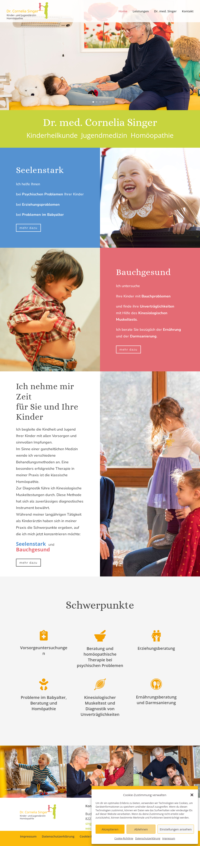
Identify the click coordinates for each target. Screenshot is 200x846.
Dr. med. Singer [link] (165, 11)
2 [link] (96, 102)
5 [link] (107, 102)
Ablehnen (141, 829)
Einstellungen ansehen (176, 829)
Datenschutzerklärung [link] (147, 838)
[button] (192, 795)
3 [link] (100, 102)
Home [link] (123, 11)
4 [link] (103, 102)
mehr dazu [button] (28, 228)
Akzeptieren (110, 829)
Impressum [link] (168, 838)
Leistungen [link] (141, 11)
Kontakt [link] (188, 11)
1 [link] (93, 102)
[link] (27, 10)
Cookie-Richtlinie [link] (123, 838)
